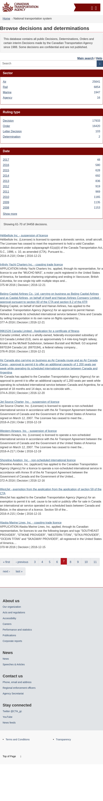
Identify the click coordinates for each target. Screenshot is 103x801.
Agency (51, 98)
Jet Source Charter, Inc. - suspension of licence (29, 401)
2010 (51, 197)
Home (6, 18)
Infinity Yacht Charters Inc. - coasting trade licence (31, 264)
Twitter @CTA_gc (12, 711)
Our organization (12, 606)
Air (51, 82)
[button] (87, 7)
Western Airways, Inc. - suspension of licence (28, 430)
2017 (51, 160)
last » (19, 571)
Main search (85, 58)
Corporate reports (12, 641)
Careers (7, 624)
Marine (51, 92)
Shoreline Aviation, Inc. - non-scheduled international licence (38, 460)
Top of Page (12, 756)
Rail (51, 87)
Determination (51, 137)
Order (51, 126)
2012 (51, 186)
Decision (51, 121)
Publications (9, 635)
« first (6, 562)
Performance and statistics (17, 629)
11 (95, 562)
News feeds (9, 722)
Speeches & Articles (14, 664)
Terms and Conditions (18, 739)
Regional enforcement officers (19, 687)
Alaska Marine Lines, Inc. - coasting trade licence (31, 522)
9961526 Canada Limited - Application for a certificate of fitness (39, 331)
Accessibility (9, 618)
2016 (51, 165)
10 (86, 562)
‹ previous (22, 562)
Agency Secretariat (13, 693)
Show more (10, 213)
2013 (51, 181)
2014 (51, 176)
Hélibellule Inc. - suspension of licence (24, 235)
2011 (51, 192)
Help (99, 58)
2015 (51, 170)
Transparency (63, 739)
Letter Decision (51, 131)
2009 (51, 202)
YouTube (7, 717)
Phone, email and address (17, 682)
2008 (51, 208)
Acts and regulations (14, 612)
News (6, 658)
